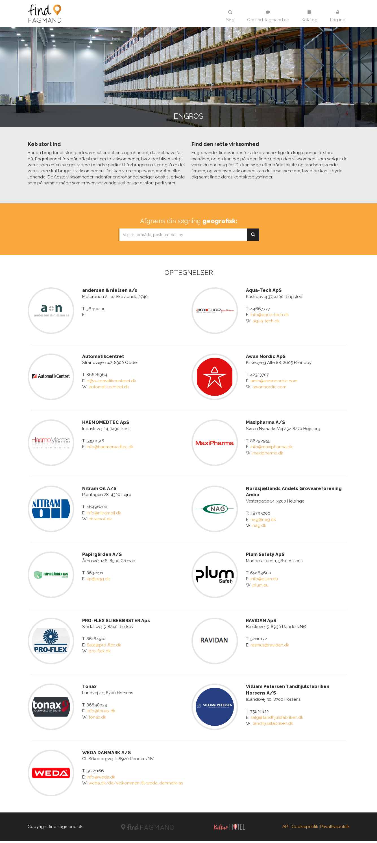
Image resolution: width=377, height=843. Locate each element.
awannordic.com (269, 387)
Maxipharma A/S (265, 423)
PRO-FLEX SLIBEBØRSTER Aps (116, 621)
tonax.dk (97, 718)
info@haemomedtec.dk (110, 447)
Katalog (309, 16)
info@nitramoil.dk (104, 513)
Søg (230, 16)
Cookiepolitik (305, 828)
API (285, 828)
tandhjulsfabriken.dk (272, 724)
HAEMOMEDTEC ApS (105, 423)
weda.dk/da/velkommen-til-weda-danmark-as (136, 784)
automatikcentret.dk (109, 387)
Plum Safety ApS (265, 555)
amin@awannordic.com (274, 381)
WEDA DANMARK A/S (106, 754)
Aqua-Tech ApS (264, 290)
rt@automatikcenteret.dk (111, 381)
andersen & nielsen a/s (109, 290)
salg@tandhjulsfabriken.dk (276, 718)
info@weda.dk (101, 778)
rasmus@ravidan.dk (269, 646)
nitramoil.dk (100, 519)
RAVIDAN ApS (261, 621)
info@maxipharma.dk (271, 447)
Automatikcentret (103, 356)
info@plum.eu (264, 580)
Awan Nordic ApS (266, 356)
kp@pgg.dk (98, 580)
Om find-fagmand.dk (268, 16)
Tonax (89, 688)
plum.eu (260, 585)
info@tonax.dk (101, 712)
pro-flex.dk (100, 652)
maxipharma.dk (267, 453)
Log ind (337, 16)
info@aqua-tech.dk (269, 314)
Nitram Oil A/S (99, 489)
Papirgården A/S (102, 555)
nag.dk (259, 526)
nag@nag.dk (263, 520)
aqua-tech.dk (266, 321)
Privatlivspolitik (335, 828)
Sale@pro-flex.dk (104, 646)
